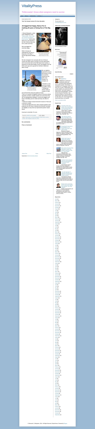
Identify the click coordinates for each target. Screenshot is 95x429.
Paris (38, 118)
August (56, 209)
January (57, 204)
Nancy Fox (34, 118)
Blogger (65, 423)
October (57, 207)
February (57, 202)
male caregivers (29, 118)
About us (26, 15)
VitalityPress (32, 6)
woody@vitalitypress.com (60, 22)
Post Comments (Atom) (33, 155)
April (56, 199)
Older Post (49, 153)
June (56, 212)
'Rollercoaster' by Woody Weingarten (32, 117)
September (57, 222)
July (56, 210)
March (56, 200)
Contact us (39, 15)
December (57, 205)
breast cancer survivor (44, 117)
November (57, 238)
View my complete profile (60, 100)
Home (22, 15)
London (23, 118)
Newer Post (24, 153)
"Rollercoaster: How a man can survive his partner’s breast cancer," (28, 38)
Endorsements (33, 15)
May (56, 213)
